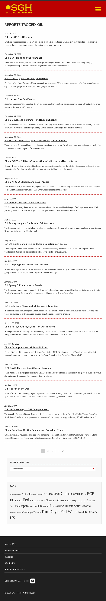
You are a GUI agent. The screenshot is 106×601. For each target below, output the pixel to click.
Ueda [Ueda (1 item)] (81, 512)
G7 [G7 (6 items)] (40, 500)
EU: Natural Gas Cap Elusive (19, 99)
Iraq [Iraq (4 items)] (93, 501)
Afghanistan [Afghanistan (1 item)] (14, 494)
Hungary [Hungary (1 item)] (79, 501)
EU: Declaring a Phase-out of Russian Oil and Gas (31, 305)
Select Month (17, 468)
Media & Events (12, 550)
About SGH (10, 544)
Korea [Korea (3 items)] (30, 506)
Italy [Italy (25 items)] (17, 505)
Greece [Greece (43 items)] (61, 500)
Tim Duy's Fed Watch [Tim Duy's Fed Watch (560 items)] (60, 511)
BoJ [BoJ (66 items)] (57, 494)
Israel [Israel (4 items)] (12, 506)
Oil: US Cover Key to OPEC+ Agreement (26, 409)
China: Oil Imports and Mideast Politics (26, 347)
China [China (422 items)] (66, 493)
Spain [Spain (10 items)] (26, 512)
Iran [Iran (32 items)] (89, 500)
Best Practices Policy (15, 569)
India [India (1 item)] (84, 501)
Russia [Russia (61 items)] (69, 506)
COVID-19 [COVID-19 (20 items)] (77, 493)
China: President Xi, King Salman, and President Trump (34, 429)
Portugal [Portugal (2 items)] (55, 506)
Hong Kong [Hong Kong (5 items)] (71, 500)
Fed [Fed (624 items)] (26, 499)
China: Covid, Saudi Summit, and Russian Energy (30, 119)
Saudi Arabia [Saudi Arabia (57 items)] (82, 506)
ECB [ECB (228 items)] (91, 493)
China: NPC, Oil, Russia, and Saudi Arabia (26, 181)
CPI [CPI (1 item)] (85, 494)
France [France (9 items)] (33, 500)
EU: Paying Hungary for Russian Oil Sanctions (29, 223)
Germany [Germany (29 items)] (51, 500)
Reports (9, 556)
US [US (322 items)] (12, 518)
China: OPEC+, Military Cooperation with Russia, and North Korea (40, 161)
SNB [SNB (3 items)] (21, 512)
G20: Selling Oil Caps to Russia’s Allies (25, 202)
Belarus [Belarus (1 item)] (39, 494)
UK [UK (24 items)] (85, 512)
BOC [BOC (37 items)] (45, 493)
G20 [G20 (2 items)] (43, 501)
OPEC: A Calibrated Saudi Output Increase (27, 367)
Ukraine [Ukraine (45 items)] (93, 512)
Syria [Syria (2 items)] (31, 512)
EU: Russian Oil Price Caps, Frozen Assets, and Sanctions (35, 140)
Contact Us (10, 563)
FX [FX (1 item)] (38, 501)
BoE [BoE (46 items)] (52, 494)
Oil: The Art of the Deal (17, 388)
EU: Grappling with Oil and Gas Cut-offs (26, 264)
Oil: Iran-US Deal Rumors (18, 37)
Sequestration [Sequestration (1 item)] (14, 512)
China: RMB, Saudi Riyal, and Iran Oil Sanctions (29, 326)
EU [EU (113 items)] (12, 500)
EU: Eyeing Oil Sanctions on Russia (23, 285)
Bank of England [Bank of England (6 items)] (29, 494)
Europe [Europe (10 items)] (18, 500)
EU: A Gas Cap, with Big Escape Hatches (26, 78)
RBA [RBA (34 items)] (61, 505)
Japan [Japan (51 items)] (24, 506)
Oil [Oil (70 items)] (49, 506)
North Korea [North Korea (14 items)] (39, 506)
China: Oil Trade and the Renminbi (23, 57)
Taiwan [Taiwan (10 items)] (37, 512)
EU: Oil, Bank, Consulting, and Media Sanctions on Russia (35, 243)
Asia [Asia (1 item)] (19, 494)
